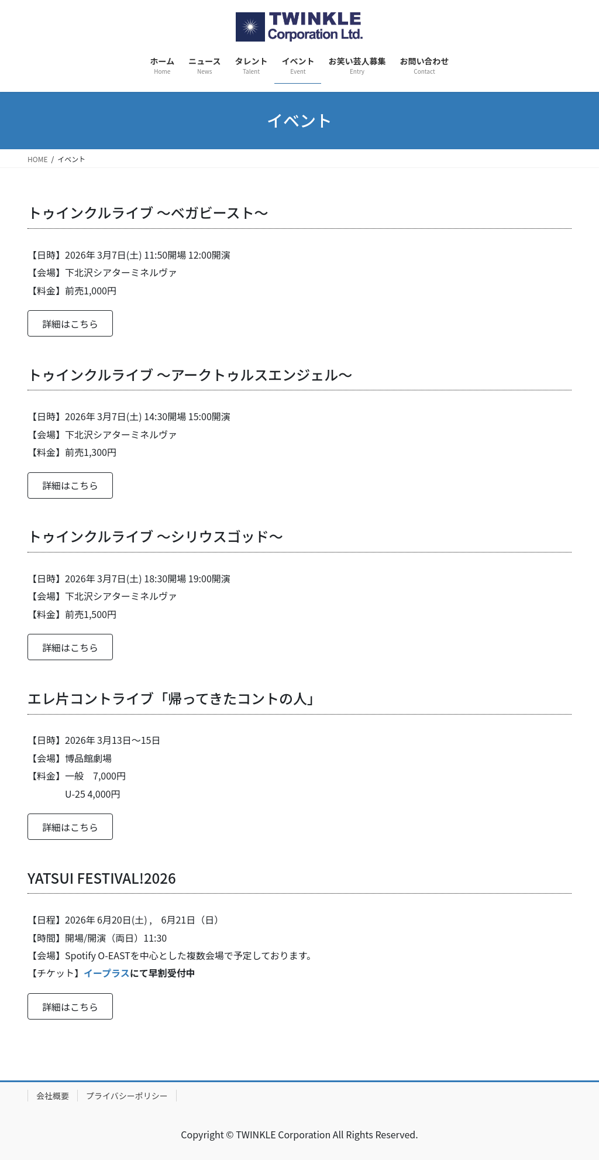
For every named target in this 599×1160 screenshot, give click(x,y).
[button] (70, 323)
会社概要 (52, 1095)
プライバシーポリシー (127, 1095)
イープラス (107, 973)
